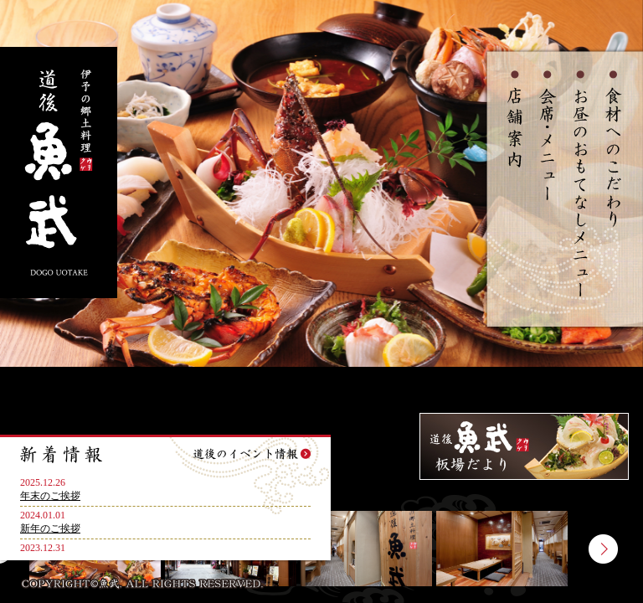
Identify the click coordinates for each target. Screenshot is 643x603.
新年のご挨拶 (50, 528)
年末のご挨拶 (50, 496)
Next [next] (603, 549)
